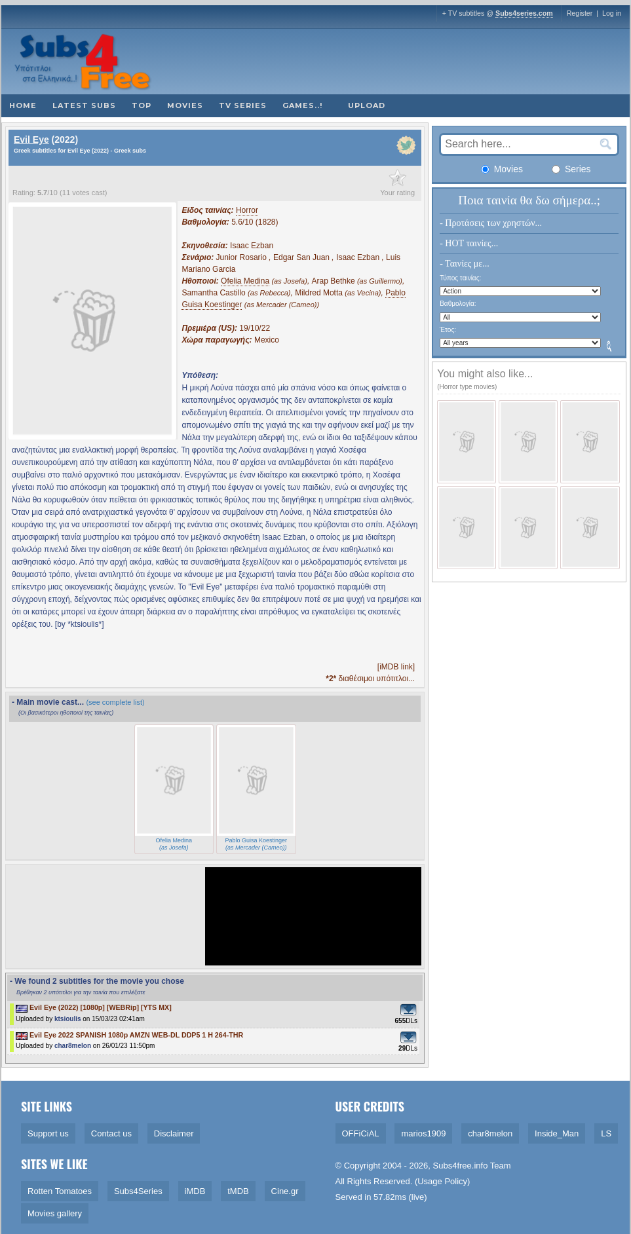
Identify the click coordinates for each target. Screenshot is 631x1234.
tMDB (238, 1191)
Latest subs (84, 105)
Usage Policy (442, 1181)
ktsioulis (67, 1018)
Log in (611, 13)
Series (571, 169)
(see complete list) (115, 702)
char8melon (72, 1045)
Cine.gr (285, 1191)
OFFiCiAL (360, 1133)
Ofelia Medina (245, 281)
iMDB (195, 1191)
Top (141, 105)
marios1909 (423, 1133)
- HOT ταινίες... (469, 243)
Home (23, 105)
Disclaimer (174, 1133)
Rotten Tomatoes (60, 1191)
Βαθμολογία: (458, 303)
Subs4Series (138, 1191)
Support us (48, 1133)
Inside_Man (557, 1133)
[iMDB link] (396, 666)
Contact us (111, 1133)
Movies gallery (55, 1213)
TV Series (243, 105)
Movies (185, 105)
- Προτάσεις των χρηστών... (491, 223)
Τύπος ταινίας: (460, 278)
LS (606, 1133)
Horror (247, 210)
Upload (366, 105)
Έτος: (448, 329)
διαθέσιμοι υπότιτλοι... (370, 678)
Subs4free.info (460, 1165)
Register (580, 13)
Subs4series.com (524, 13)
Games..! (302, 105)
